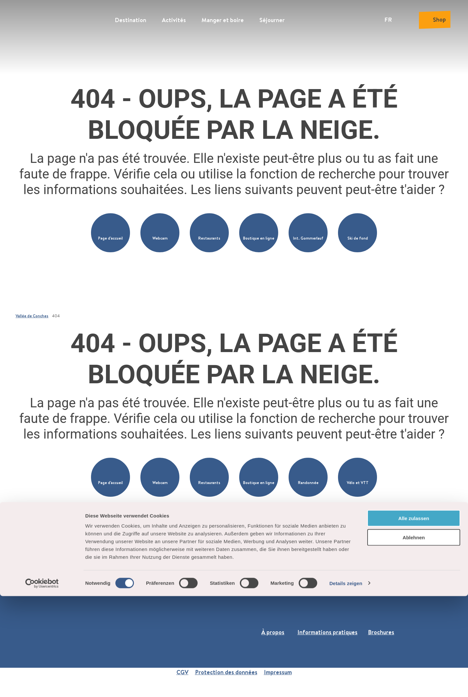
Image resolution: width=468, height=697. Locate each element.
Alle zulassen (413, 619)
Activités (174, 18)
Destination (130, 18)
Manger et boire (223, 18)
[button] (110, 232)
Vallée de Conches (32, 316)
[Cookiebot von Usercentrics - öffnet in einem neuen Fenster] (42, 684)
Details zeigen (345, 684)
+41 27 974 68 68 (48, 573)
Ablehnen (414, 638)
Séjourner (272, 18)
